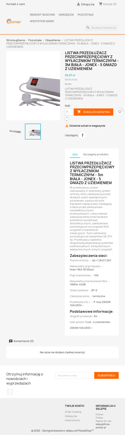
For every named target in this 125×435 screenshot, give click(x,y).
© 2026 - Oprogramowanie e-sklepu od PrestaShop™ (62, 430)
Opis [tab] (75, 154)
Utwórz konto (72, 420)
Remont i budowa (42, 14)
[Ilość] (69, 112)
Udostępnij (82, 135)
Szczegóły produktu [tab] (96, 154)
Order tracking (73, 411)
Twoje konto (74, 406)
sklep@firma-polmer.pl (103, 426)
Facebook (10, 392)
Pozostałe (86, 14)
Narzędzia (66, 14)
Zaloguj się (71, 416)
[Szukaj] (102, 27)
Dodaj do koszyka (93, 112)
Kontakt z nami (15, 4)
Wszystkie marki (42, 21)
